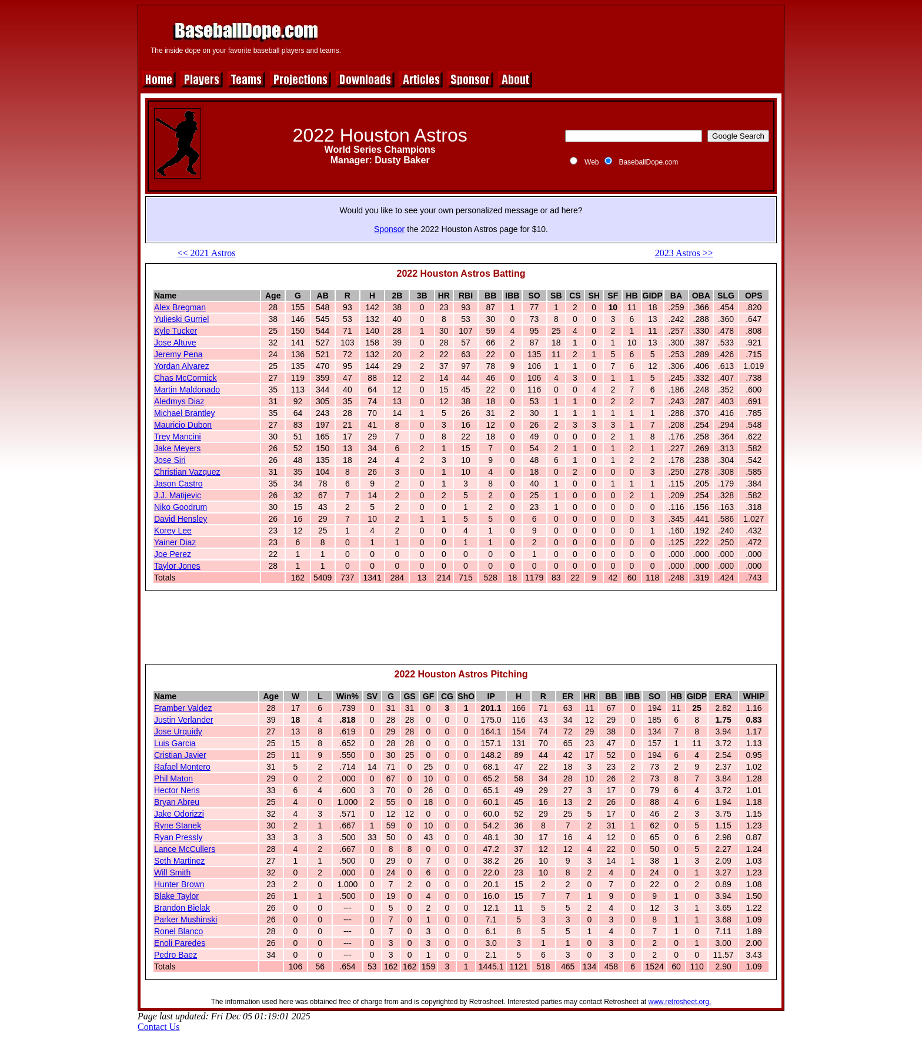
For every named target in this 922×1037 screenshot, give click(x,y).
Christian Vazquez (187, 471)
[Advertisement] (565, 36)
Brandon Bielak (182, 907)
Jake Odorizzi (179, 813)
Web (591, 162)
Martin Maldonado (187, 389)
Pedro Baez (175, 954)
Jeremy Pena (178, 354)
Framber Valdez (183, 708)
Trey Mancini (177, 436)
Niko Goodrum (180, 507)
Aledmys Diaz (179, 401)
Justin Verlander (183, 719)
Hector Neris (177, 790)
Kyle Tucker (175, 330)
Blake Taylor (176, 896)
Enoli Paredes (179, 943)
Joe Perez (172, 554)
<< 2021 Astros (207, 253)
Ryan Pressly (178, 837)
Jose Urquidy (178, 731)
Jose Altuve (175, 342)
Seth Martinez (179, 860)
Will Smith (172, 872)
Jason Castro (178, 483)
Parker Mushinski (185, 919)
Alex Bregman (180, 307)
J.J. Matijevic (177, 495)
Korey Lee (173, 530)
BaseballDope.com (648, 162)
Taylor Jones (177, 565)
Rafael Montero (182, 766)
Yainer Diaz (175, 542)
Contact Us (159, 1027)
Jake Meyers (177, 448)
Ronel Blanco (178, 931)
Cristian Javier (180, 755)
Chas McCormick (185, 377)
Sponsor (389, 229)
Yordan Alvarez (181, 366)
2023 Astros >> (684, 253)
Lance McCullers (184, 849)
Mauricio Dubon (183, 424)
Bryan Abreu (176, 802)
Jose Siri (170, 460)
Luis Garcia (175, 743)
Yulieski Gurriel (181, 319)
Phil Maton (173, 778)
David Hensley (180, 518)
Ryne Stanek (177, 825)
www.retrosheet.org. (680, 1002)
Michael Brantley (184, 413)
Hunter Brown (179, 884)
